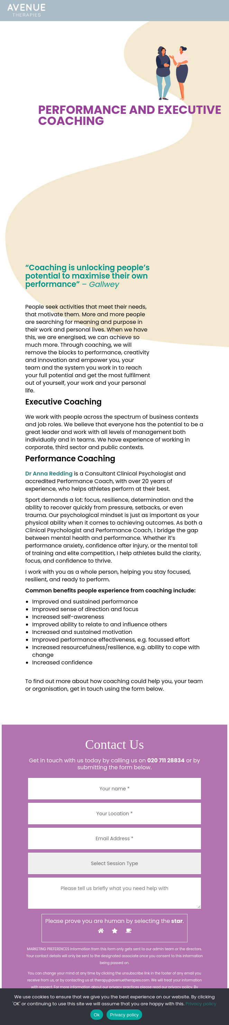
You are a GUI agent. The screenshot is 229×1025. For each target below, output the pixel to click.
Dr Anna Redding (49, 474)
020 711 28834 (166, 760)
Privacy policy (201, 1003)
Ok (97, 1014)
